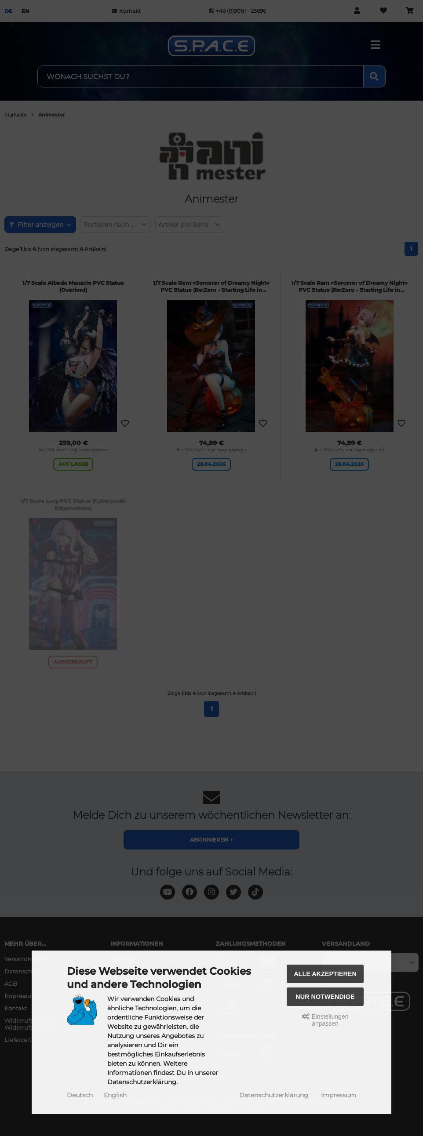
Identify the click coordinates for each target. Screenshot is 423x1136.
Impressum (338, 1095)
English (115, 1095)
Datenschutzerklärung (273, 1095)
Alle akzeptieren (325, 973)
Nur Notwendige (324, 996)
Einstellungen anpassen (325, 1020)
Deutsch (80, 1095)
